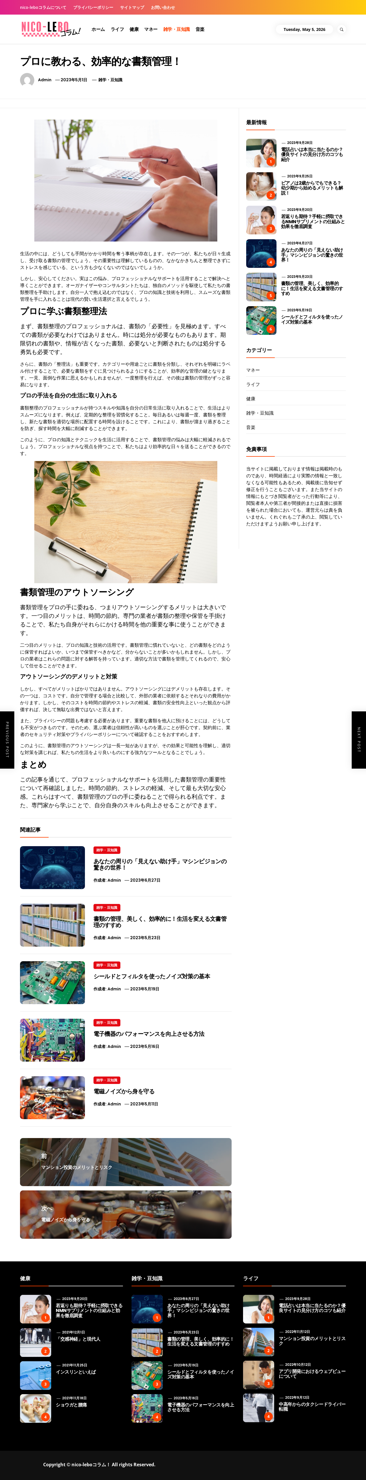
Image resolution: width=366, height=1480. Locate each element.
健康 (134, 29)
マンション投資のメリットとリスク (312, 1341)
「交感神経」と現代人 (78, 1339)
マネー (151, 29)
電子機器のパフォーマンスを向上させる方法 (149, 1034)
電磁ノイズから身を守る (124, 1091)
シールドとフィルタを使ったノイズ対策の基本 (152, 976)
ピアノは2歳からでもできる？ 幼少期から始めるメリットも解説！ (312, 188)
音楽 (200, 29)
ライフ (117, 29)
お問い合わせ (163, 7)
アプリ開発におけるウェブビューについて (312, 1374)
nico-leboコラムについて (43, 7)
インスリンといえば (76, 1372)
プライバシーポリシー (93, 7)
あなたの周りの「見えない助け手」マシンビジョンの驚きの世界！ (160, 864)
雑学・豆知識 (176, 29)
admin (44, 80)
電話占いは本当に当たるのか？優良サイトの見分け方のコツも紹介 (312, 154)
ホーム (98, 29)
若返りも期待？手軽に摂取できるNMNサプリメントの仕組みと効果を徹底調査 (313, 221)
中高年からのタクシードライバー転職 (312, 1407)
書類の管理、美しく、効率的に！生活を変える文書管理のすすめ (160, 922)
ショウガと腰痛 (71, 1405)
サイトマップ (132, 7)
